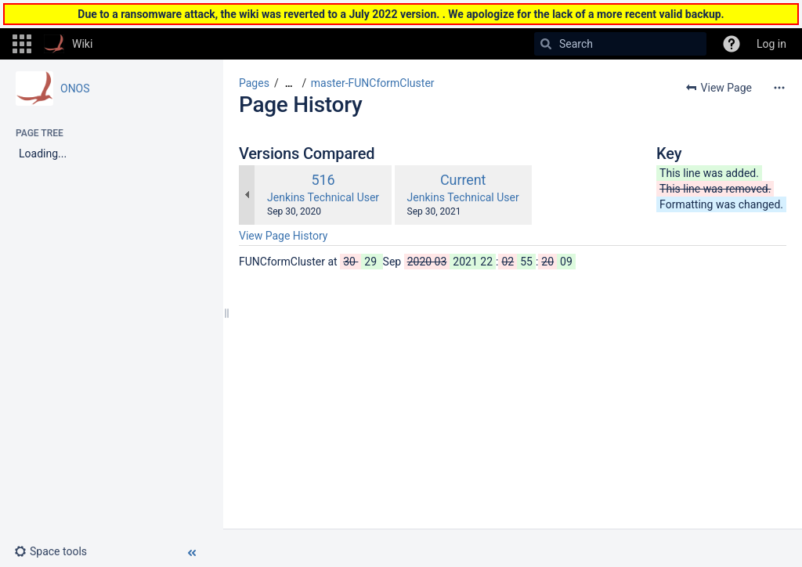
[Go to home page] (68, 44)
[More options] (779, 87)
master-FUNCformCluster (373, 83)
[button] (22, 44)
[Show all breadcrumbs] (289, 83)
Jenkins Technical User (323, 197)
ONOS (75, 88)
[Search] (546, 44)
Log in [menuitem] (771, 44)
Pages (254, 83)
